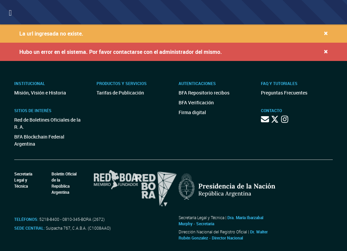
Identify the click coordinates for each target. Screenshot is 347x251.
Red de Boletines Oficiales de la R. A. (47, 123)
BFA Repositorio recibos (204, 92)
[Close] (326, 33)
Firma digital (192, 112)
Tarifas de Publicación (120, 92)
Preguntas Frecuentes (284, 92)
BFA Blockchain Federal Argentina (39, 140)
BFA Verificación (196, 102)
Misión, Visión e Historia (40, 92)
